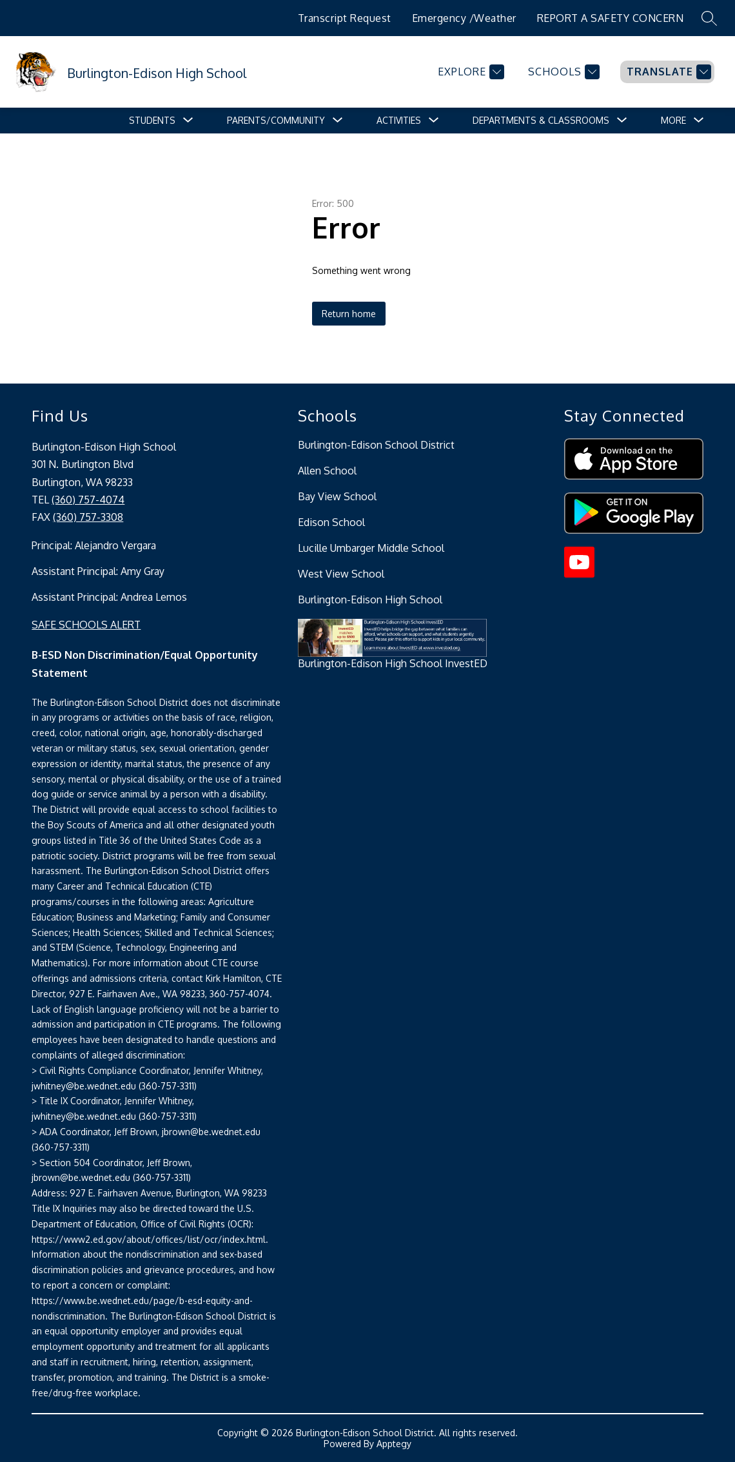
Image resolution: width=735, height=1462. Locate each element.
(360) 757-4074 (88, 499)
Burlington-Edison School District (376, 444)
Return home (349, 313)
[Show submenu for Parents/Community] (276, 120)
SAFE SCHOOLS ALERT (86, 624)
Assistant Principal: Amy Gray (98, 571)
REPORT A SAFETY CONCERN (610, 18)
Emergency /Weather (464, 18)
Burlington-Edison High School (370, 599)
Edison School (331, 522)
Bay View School (337, 496)
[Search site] (709, 18)
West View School (341, 573)
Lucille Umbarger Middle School (371, 547)
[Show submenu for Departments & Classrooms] (541, 120)
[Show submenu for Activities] (399, 120)
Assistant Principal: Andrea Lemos (109, 596)
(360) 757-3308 (88, 517)
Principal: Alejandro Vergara (94, 545)
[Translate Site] (667, 72)
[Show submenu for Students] (152, 120)
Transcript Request (344, 18)
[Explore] (469, 72)
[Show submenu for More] (673, 120)
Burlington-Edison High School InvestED (392, 663)
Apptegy (394, 1443)
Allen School (327, 470)
